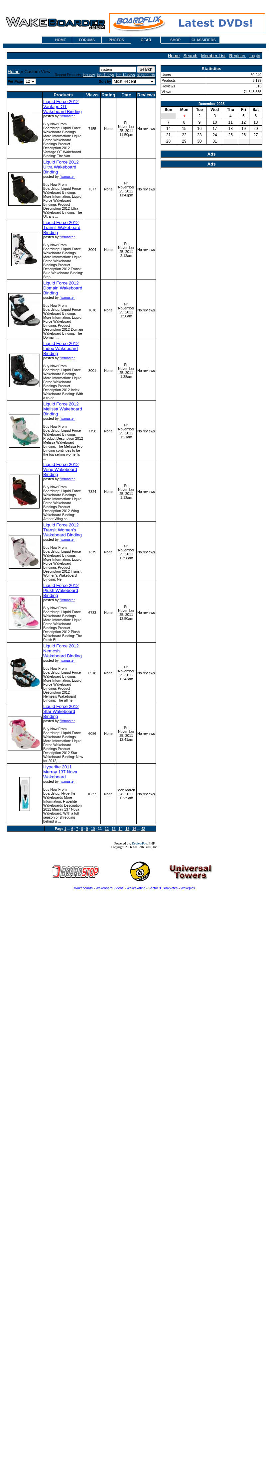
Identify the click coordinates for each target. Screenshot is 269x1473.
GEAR (146, 40)
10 (93, 829)
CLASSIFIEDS (204, 40)
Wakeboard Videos (110, 888)
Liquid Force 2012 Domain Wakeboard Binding (62, 288)
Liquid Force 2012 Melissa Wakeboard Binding (62, 408)
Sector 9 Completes (163, 888)
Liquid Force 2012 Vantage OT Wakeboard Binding (62, 106)
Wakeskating (136, 888)
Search (191, 55)
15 (127, 829)
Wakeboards (83, 888)
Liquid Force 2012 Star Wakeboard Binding (61, 711)
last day (89, 75)
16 (134, 829)
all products (146, 75)
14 (120, 829)
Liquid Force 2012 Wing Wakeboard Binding (61, 469)
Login (254, 55)
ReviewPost (140, 843)
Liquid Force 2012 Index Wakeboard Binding (61, 348)
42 (143, 829)
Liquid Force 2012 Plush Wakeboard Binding (61, 590)
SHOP (175, 40)
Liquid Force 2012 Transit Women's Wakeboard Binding (62, 529)
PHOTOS (116, 40)
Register (237, 55)
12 (107, 829)
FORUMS (87, 40)
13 (114, 829)
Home (174, 55)
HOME (60, 40)
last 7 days (105, 75)
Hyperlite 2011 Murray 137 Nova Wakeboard (60, 771)
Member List (213, 55)
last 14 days (125, 75)
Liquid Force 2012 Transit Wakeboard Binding (61, 227)
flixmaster (67, 116)
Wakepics (188, 888)
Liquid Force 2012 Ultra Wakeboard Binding (61, 167)
